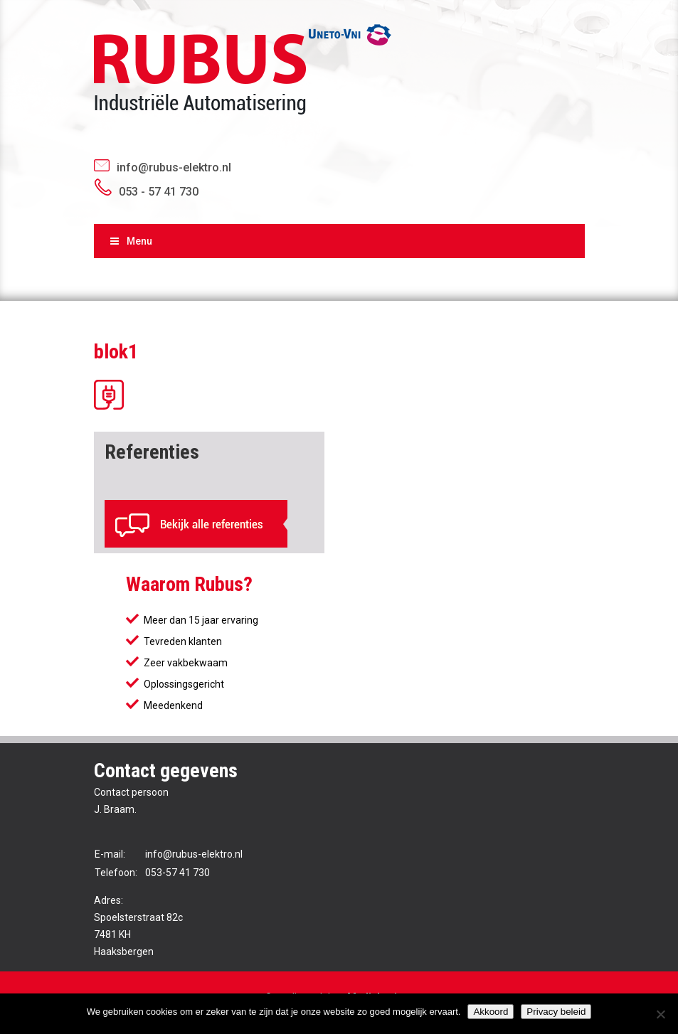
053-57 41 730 (177, 872)
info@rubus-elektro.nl (174, 167)
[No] (660, 1014)
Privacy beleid (556, 1011)
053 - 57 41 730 (158, 191)
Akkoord (490, 1011)
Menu (130, 241)
